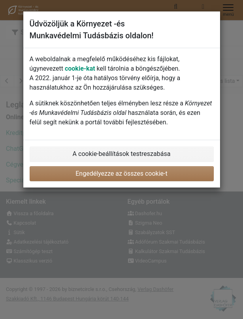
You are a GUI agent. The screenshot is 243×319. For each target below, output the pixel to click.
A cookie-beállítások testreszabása (122, 154)
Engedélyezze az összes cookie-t (121, 173)
